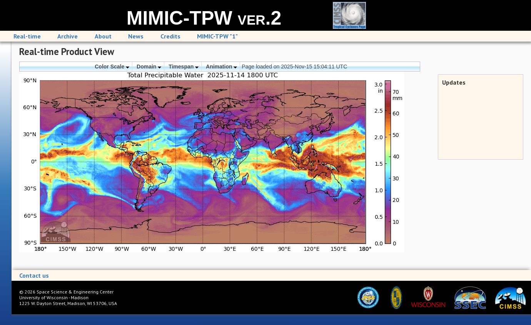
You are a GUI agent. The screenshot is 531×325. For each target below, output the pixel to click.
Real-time (27, 36)
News (136, 36)
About (103, 36)
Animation (221, 66)
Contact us (34, 275)
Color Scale (112, 66)
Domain (149, 66)
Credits (170, 36)
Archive (67, 36)
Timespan (184, 66)
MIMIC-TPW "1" (217, 36)
